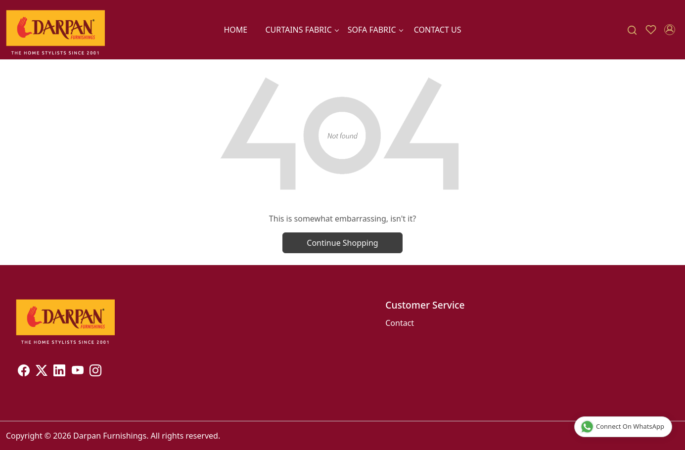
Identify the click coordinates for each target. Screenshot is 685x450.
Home (235, 29)
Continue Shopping (342, 242)
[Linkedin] (59, 371)
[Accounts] (669, 29)
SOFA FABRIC (375, 29)
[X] (41, 371)
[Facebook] (24, 371)
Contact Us (437, 29)
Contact (399, 322)
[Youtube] (78, 371)
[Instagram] (95, 371)
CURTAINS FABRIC (301, 29)
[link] (632, 30)
